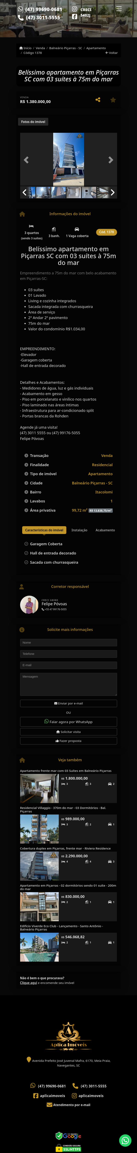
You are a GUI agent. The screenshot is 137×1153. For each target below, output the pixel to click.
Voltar (112, 53)
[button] (27, 160)
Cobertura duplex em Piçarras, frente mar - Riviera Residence (65, 848)
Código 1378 (33, 53)
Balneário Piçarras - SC (65, 48)
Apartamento (96, 48)
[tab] (33, 122)
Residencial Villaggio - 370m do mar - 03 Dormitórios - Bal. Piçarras (63, 809)
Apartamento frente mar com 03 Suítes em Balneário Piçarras (66, 771)
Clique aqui (28, 983)
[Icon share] (74, 9)
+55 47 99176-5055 (54, 609)
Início (25, 48)
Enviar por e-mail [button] (68, 703)
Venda (40, 48)
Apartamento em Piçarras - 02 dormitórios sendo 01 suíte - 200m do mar (68, 887)
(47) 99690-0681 (43, 9)
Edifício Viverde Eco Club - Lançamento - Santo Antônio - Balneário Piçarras (61, 927)
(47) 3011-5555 (43, 17)
